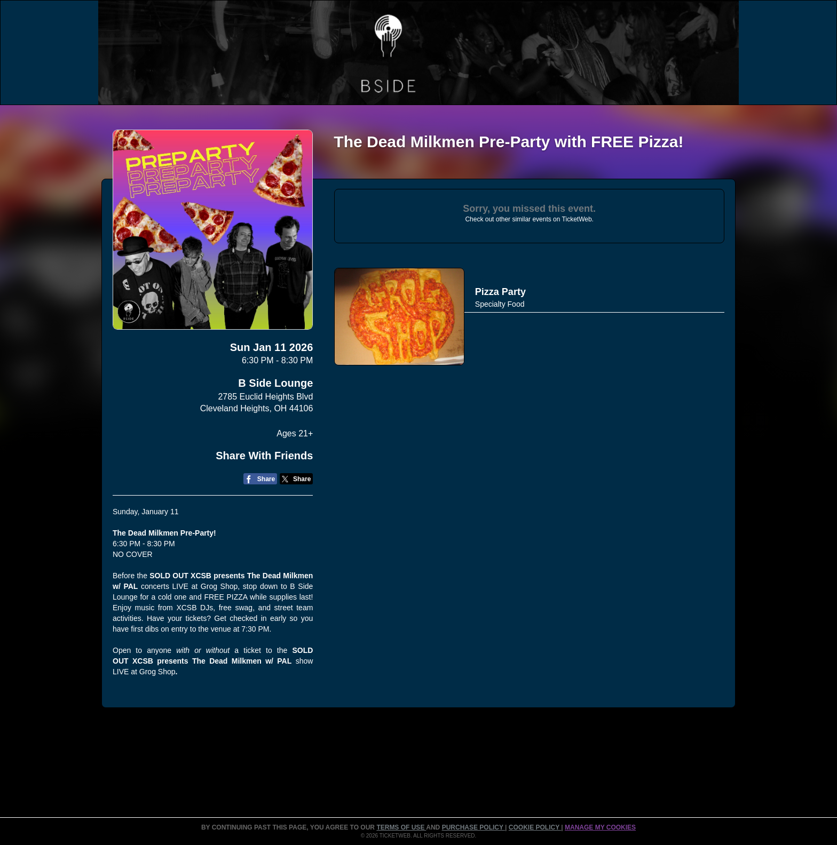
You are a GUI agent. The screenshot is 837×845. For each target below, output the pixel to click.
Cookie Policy (535, 827)
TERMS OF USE (401, 827)
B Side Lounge (275, 383)
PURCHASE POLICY (473, 827)
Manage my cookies (600, 827)
